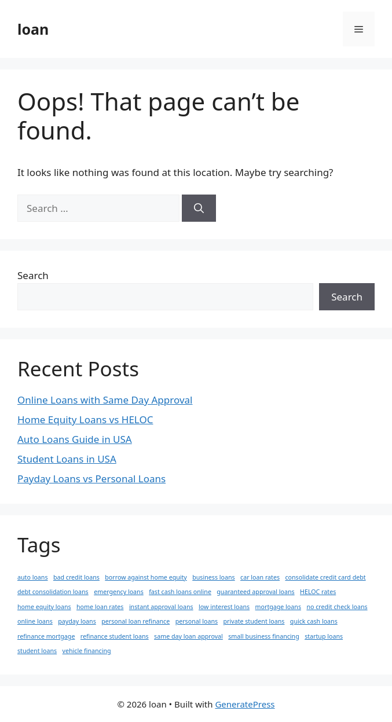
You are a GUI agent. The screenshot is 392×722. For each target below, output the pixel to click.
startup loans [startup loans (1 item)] (324, 636)
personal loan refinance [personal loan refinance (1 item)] (135, 621)
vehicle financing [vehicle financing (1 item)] (87, 651)
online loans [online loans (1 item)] (35, 621)
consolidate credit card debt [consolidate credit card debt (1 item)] (325, 577)
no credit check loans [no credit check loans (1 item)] (336, 607)
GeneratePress (244, 704)
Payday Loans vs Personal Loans (91, 478)
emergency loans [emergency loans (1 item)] (119, 592)
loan (33, 29)
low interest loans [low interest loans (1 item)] (224, 607)
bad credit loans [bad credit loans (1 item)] (76, 577)
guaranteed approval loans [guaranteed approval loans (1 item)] (255, 592)
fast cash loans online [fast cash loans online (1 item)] (180, 592)
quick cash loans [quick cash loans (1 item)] (314, 621)
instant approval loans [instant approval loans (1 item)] (161, 607)
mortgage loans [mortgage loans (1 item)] (278, 607)
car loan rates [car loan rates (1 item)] (260, 577)
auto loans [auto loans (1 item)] (32, 577)
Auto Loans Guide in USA (74, 439)
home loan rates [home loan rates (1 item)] (99, 607)
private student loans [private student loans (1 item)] (254, 621)
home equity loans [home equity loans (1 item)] (44, 607)
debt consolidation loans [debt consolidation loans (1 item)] (53, 592)
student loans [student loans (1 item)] (37, 651)
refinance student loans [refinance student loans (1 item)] (114, 636)
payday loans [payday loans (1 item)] (77, 621)
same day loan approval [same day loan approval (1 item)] (188, 636)
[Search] (199, 208)
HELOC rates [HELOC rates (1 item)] (318, 592)
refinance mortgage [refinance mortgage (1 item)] (46, 636)
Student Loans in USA (66, 459)
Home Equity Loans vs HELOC (85, 419)
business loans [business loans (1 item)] (213, 577)
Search (33, 275)
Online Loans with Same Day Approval (104, 399)
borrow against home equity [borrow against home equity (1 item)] (146, 577)
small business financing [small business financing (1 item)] (263, 636)
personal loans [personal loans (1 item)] (196, 621)
